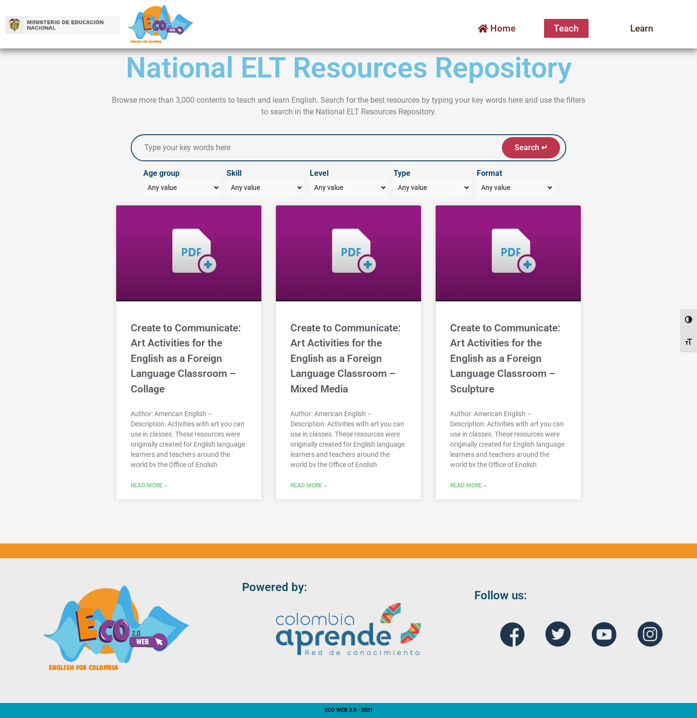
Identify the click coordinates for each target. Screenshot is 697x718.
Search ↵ (531, 147)
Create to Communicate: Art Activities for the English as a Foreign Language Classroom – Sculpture (505, 358)
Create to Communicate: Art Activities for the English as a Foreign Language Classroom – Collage (186, 358)
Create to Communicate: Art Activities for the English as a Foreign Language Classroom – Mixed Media (345, 358)
